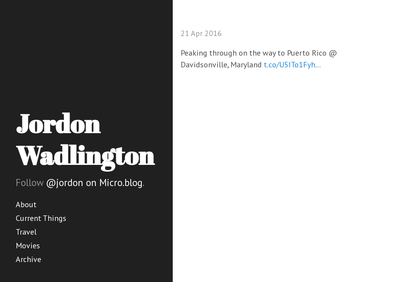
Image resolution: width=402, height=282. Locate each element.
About (26, 204)
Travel (26, 232)
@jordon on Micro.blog (94, 182)
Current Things (41, 218)
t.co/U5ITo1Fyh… (292, 65)
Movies (28, 245)
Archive (28, 259)
